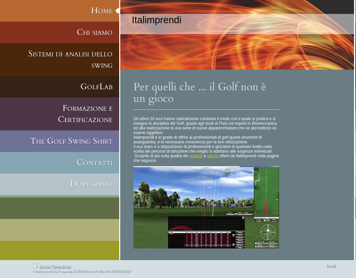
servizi (212, 156)
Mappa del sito (61, 266)
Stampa (42, 266)
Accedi (331, 265)
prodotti (196, 156)
